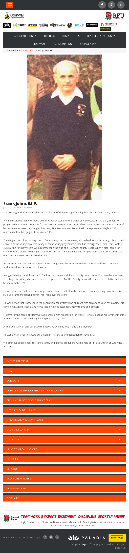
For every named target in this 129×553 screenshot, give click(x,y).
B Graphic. (84, 544)
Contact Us (27, 537)
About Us (15, 537)
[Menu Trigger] (9, 5)
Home (6, 537)
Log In (37, 537)
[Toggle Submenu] (119, 371)
